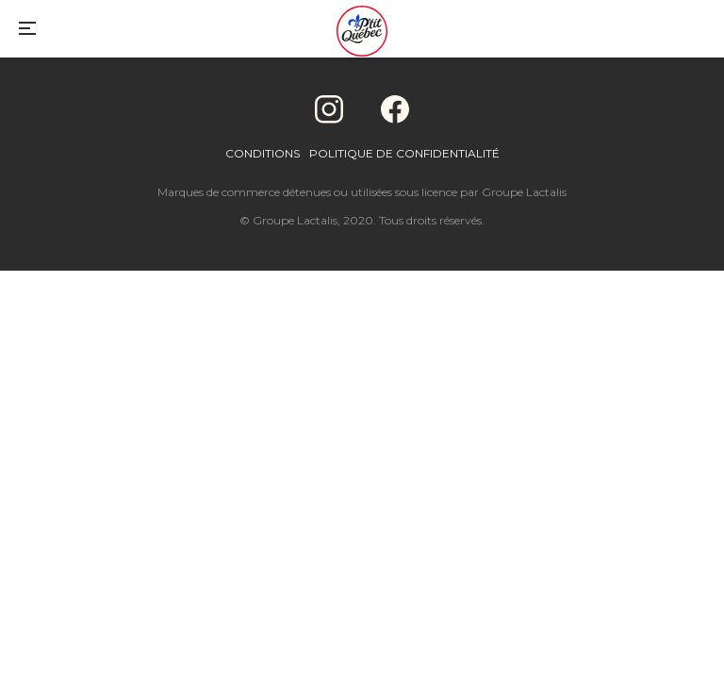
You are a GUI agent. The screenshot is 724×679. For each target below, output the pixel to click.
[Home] (362, 33)
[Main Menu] (27, 30)
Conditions (262, 153)
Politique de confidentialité (404, 153)
